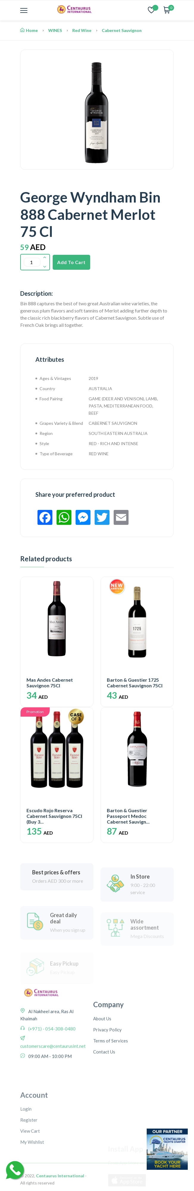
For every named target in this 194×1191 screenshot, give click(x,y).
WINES (55, 30)
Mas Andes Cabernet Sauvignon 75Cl (49, 682)
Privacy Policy (107, 1069)
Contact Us (104, 1092)
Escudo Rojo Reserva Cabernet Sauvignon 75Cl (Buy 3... (54, 815)
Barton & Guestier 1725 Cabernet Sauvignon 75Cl (134, 682)
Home (29, 30)
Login (26, 1163)
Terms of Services (110, 1080)
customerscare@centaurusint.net (53, 1075)
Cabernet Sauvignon (122, 30)
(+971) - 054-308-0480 (51, 1058)
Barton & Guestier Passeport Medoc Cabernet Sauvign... (128, 815)
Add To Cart (71, 262)
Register (28, 1174)
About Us (102, 1058)
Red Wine (81, 30)
